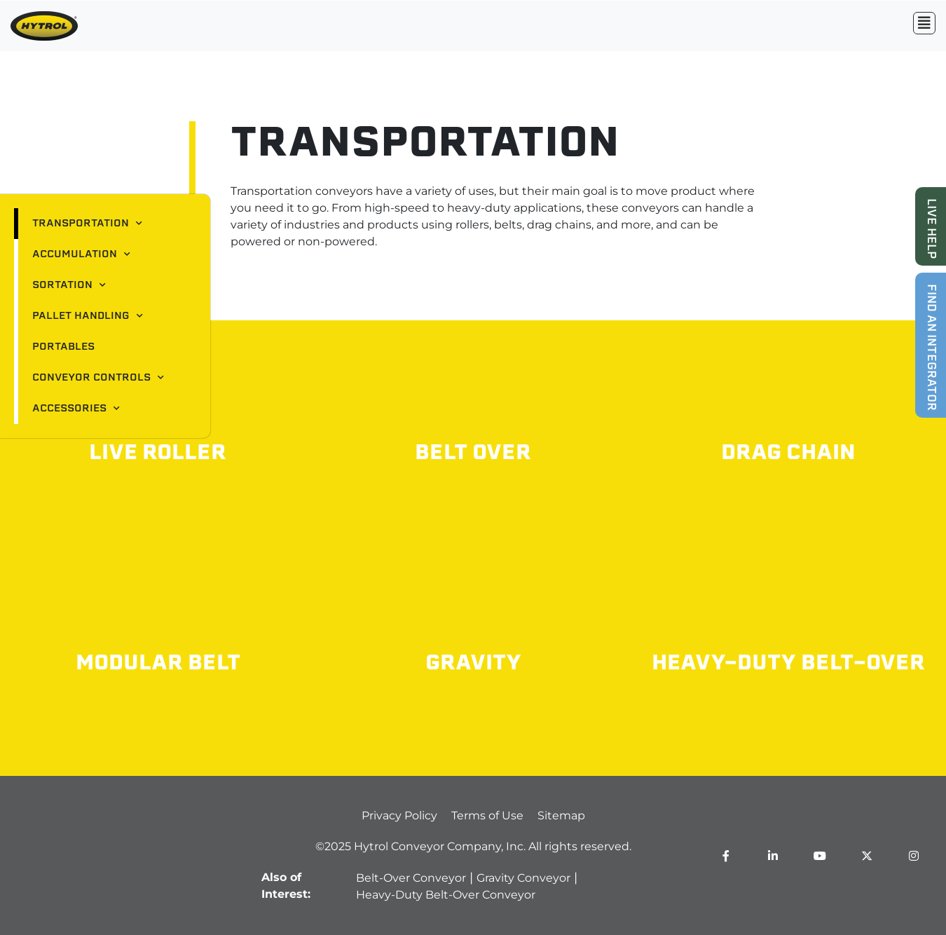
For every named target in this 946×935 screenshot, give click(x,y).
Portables (63, 347)
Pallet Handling (87, 316)
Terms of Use (487, 815)
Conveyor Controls (98, 377)
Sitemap (561, 815)
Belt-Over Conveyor (411, 878)
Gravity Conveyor (523, 878)
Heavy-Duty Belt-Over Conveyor (445, 894)
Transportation (87, 223)
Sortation (69, 285)
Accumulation (81, 254)
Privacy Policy (399, 815)
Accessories (76, 408)
